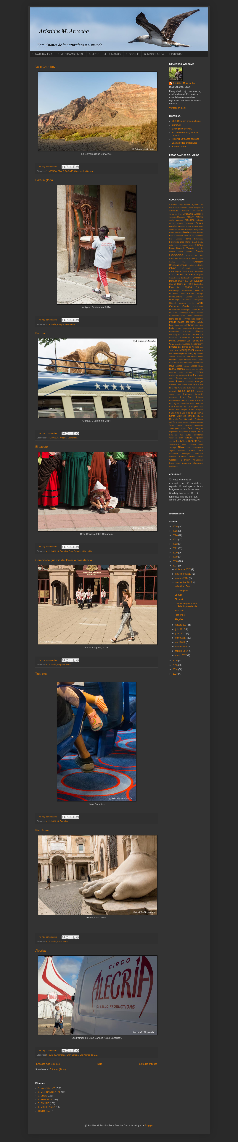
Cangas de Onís (194, 256)
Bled (182, 242)
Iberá (171, 319)
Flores (182, 294)
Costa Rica (189, 274)
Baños (194, 232)
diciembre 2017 (183, 569)
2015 (175, 665)
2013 (175, 674)
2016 (175, 660)
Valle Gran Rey (45, 66)
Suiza (188, 434)
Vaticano (172, 457)
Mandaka (199, 350)
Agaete (187, 204)
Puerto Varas (187, 385)
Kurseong (173, 334)
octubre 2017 (182, 578)
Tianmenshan (174, 444)
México (194, 366)
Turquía (191, 450)
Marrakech (181, 357)
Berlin (188, 239)
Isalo (171, 325)
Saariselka (185, 404)
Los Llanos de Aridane (188, 347)
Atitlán (188, 226)
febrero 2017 (182, 651)
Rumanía (182, 400)
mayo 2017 (181, 637)
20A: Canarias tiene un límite (186, 121)
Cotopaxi (199, 275)
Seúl (190, 428)
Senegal (188, 425)
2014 (175, 669)
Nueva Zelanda (177, 369)
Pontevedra (189, 381)
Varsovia (199, 453)
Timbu (200, 444)
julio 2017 (180, 629)
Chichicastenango (178, 265)
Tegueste (198, 438)
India (193, 319)
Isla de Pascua (180, 325)
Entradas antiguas (148, 1064)
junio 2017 (180, 633)
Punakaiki (182, 388)
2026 (175, 526)
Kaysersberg (174, 331)
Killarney (199, 331)
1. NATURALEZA (42, 54)
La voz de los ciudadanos (184, 143)
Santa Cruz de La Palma (191, 413)
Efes (171, 284)
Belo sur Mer (181, 236)
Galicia (189, 297)
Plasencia (199, 378)
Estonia (199, 287)
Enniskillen (198, 284)
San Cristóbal (196, 403)
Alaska (190, 208)
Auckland (172, 230)
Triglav (171, 451)
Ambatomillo (198, 211)
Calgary (189, 251)
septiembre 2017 (184, 582)
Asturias (173, 226)
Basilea (187, 232)
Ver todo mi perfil (177, 108)
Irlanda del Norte (186, 322)
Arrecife (180, 223)
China (172, 268)
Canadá (199, 251)
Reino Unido (186, 390)
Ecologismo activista (182, 128)
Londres (173, 347)
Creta (171, 278)
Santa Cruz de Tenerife (182, 416)
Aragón (179, 220)
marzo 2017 (181, 646)
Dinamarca (198, 278)
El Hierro (178, 284)
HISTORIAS (176, 54)
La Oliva (183, 337)
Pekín (179, 378)
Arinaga (200, 220)
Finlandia (198, 290)
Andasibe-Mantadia (177, 217)
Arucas (199, 223)
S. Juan (190, 400)
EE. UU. (189, 281)
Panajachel (183, 375)
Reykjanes (187, 394)
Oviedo (199, 372)
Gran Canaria (75, 551)
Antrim (171, 220)
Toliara (188, 447)
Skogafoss (183, 432)
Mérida (186, 366)
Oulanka (172, 372)
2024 (175, 535)
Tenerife (192, 440)
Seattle (193, 422)
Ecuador (198, 281)
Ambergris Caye (175, 214)
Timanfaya (192, 444)
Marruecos (192, 356)
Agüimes (196, 204)
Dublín (181, 281)
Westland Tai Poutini (179, 460)
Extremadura (187, 290)
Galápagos (174, 299)
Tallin (180, 438)
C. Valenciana (189, 248)
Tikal (184, 444)
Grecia (185, 306)
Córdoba (184, 278)
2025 (175, 531)
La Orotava (193, 337)
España (187, 287)
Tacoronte (173, 438)
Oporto (188, 369)
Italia (59, 941)
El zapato (41, 446)
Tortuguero (198, 447)
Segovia (199, 422)
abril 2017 (180, 642)
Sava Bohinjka (183, 422)
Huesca (189, 316)
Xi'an (171, 463)
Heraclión (173, 316)
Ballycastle (198, 230)
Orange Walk (197, 369)
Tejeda (179, 441)
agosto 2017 (181, 624)
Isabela (200, 322)
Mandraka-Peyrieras (178, 353)
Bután (178, 248)
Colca (200, 268)
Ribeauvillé (198, 394)
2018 (175, 561)
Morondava (198, 363)
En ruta (40, 333)
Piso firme (42, 830)
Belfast (200, 232)
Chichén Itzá (193, 265)
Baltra (171, 232)
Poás (179, 385)
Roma (65, 941)
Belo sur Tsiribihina (195, 236)
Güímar (200, 313)
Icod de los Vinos (182, 319)
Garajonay (198, 300)
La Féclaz (182, 334)
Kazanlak (187, 331)
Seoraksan (198, 425)
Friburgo (199, 294)
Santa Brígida (196, 410)
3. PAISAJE (68, 171)
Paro (190, 375)
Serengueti (174, 428)
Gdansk (172, 303)
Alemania (173, 210)
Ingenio (199, 319)
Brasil (194, 242)
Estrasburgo (174, 290)
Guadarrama (198, 306)
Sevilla (183, 428)
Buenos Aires (187, 245)
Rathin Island (197, 388)
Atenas (181, 226)
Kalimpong (198, 328)
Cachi (180, 251)
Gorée (191, 303)
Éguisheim (173, 466)
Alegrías (40, 950)
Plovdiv (172, 381)
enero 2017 (181, 655)
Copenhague (175, 271)
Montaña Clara (190, 360)
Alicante (185, 211)
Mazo (200, 357)
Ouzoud (189, 372)
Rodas (182, 397)
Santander (189, 419)
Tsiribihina (181, 451)
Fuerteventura (175, 297)
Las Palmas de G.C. (89, 1055)
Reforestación (179, 146)
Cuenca (177, 278)
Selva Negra (175, 425)
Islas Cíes (199, 325)
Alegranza (198, 207)
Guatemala (70, 324)
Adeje (180, 204)
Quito (188, 388)
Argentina (189, 220)
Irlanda (172, 322)
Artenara (189, 223)
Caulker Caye (177, 262)
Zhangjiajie (198, 463)
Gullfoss (194, 310)
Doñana (173, 281)
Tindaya (172, 447)
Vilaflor (192, 457)
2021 (175, 548)
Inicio (99, 1064)
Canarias (78, 171)
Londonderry (197, 344)
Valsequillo (87, 551)
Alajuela (183, 208)
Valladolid (173, 453)
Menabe (172, 360)
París (195, 375)
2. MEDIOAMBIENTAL (71, 54)
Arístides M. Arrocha (184, 83)
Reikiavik (172, 391)
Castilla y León (196, 259)
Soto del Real (176, 435)
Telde (184, 441)
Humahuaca (198, 316)
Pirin (191, 378)
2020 (175, 552)
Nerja (200, 366)
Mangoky (192, 353)
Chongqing (187, 268)
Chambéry (198, 262)
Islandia (190, 325)
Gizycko (182, 303)
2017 (175, 565)
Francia (190, 293)
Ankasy (190, 217)
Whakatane (197, 460)
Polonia (180, 381)
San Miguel (181, 410)
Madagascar (186, 350)
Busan (172, 248)
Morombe (188, 363)
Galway (199, 297)
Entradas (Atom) (57, 1069)
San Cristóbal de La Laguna (183, 407)
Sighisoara (173, 432)
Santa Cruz (174, 413)
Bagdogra (189, 230)
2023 (175, 539)
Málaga (179, 366)
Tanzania (188, 437)
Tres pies (41, 673)
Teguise (172, 441)
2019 (175, 557)
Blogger (149, 1125)
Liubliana (186, 344)
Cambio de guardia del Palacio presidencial (64, 560)
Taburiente (198, 435)
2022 (175, 544)
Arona (171, 223)
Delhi (190, 278)
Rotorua (199, 397)
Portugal (199, 381)
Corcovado (198, 271)
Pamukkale (173, 375)
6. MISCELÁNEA (154, 54)
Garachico (187, 300)
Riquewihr (173, 397)
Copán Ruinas (187, 271)
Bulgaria (61, 664)
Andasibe (198, 214)
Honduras (181, 316)
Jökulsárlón (187, 328)
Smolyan (192, 432)
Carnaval (176, 125)
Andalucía (188, 214)
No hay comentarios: (48, 167)
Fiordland (173, 293)
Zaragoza (186, 463)
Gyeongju (183, 313)
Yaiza (178, 463)
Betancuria (198, 239)
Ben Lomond (175, 239)
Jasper (178, 328)
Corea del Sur (176, 274)
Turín (200, 450)
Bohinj (188, 242)
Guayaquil (185, 310)
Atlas (201, 226)
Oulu (181, 372)
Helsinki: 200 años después (185, 139)
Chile (200, 265)
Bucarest (177, 245)
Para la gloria (44, 180)
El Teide (188, 284)
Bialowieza (174, 242)
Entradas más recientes (48, 1064)
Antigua (60, 324)
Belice (172, 235)
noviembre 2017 (183, 574)
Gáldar (192, 313)
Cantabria (173, 258)
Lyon (176, 350)
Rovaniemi (173, 400)
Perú (185, 378)
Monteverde (179, 363)
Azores (181, 229)
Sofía (68, 664)
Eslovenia (174, 287)
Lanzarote (181, 341)
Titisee (181, 447)
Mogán (180, 360)
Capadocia (183, 259)
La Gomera (88, 171)
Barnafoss (179, 232)
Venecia (182, 456)
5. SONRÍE (132, 54)
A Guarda (173, 204)
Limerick (178, 344)
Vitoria (200, 457)
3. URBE (94, 54)
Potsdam (172, 385)
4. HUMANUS (112, 54)
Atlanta (195, 226)
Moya (171, 366)
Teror (200, 441)
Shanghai (198, 428)
